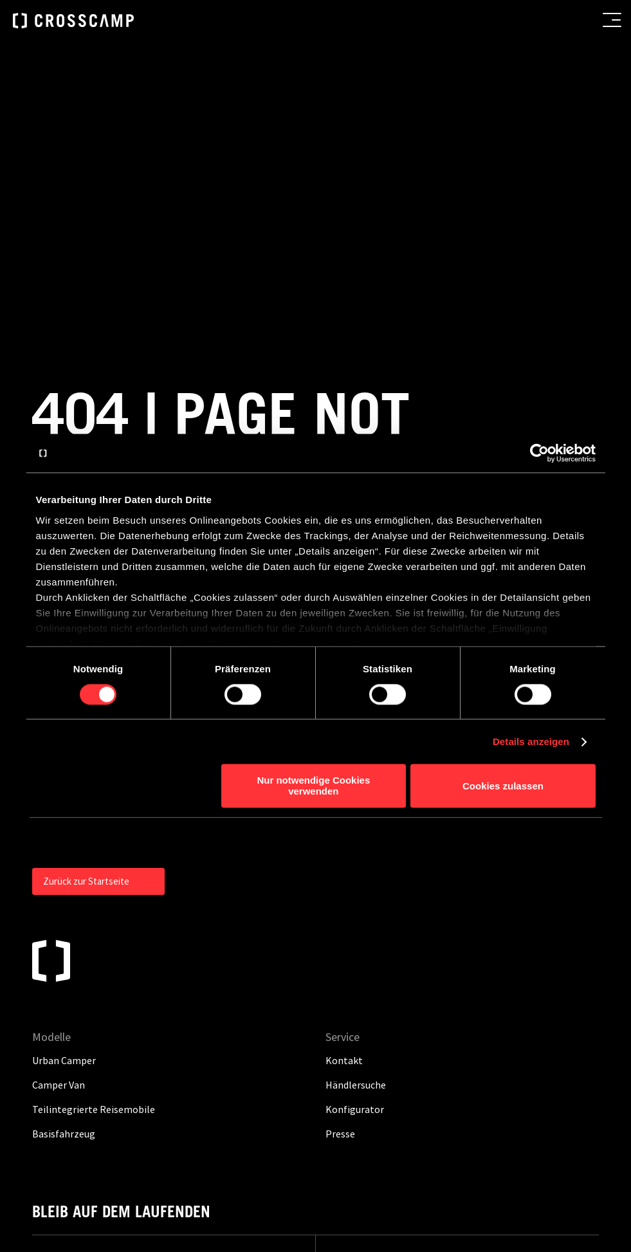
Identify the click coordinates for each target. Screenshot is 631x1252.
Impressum (360, 1028)
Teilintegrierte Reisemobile (93, 864)
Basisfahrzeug (63, 888)
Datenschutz (424, 1028)
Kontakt (482, 1028)
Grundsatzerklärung (379, 1081)
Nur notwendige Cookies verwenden (313, 786)
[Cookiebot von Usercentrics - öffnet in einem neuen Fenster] (539, 453)
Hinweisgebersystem (498, 1055)
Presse (340, 888)
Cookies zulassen (503, 785)
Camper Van (58, 839)
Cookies (452, 1081)
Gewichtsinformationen (388, 1055)
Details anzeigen (531, 741)
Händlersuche (355, 839)
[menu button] (612, 20)
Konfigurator (354, 864)
